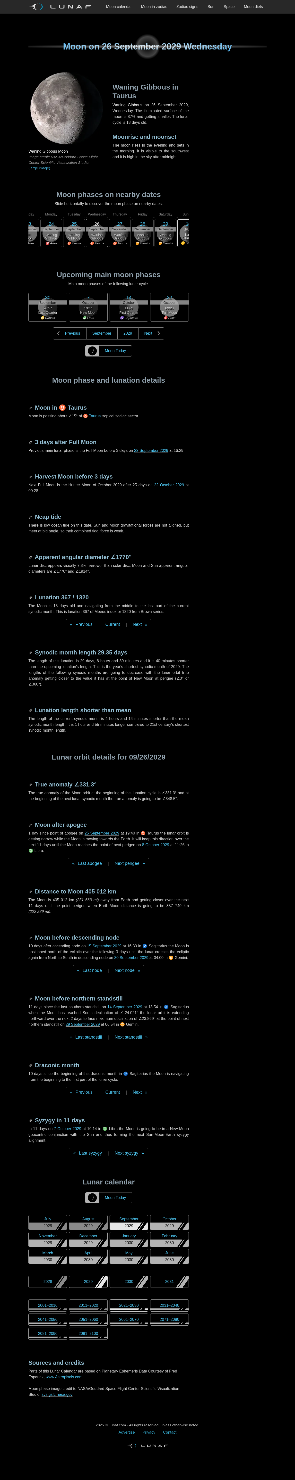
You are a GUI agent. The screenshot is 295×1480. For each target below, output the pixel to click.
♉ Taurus (92, 416)
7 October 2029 (67, 1129)
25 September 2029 (102, 833)
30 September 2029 (131, 958)
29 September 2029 (83, 1024)
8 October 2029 (155, 845)
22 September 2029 (151, 450)
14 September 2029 (124, 1007)
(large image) (39, 168)
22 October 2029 (169, 485)
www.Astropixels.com (64, 1377)
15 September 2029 (104, 946)
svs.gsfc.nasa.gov (57, 1394)
